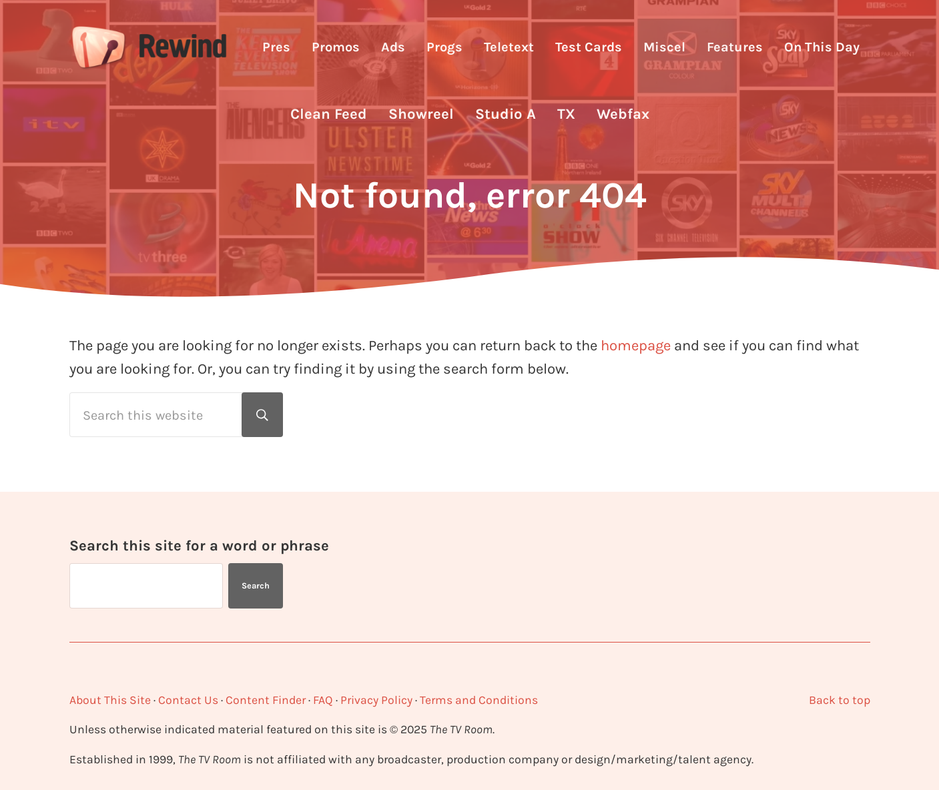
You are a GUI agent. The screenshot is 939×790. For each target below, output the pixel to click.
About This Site (110, 700)
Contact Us (188, 700)
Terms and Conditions (479, 700)
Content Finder (266, 700)
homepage (636, 345)
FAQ (323, 700)
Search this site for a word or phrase (199, 545)
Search (256, 585)
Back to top (839, 700)
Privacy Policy (376, 700)
